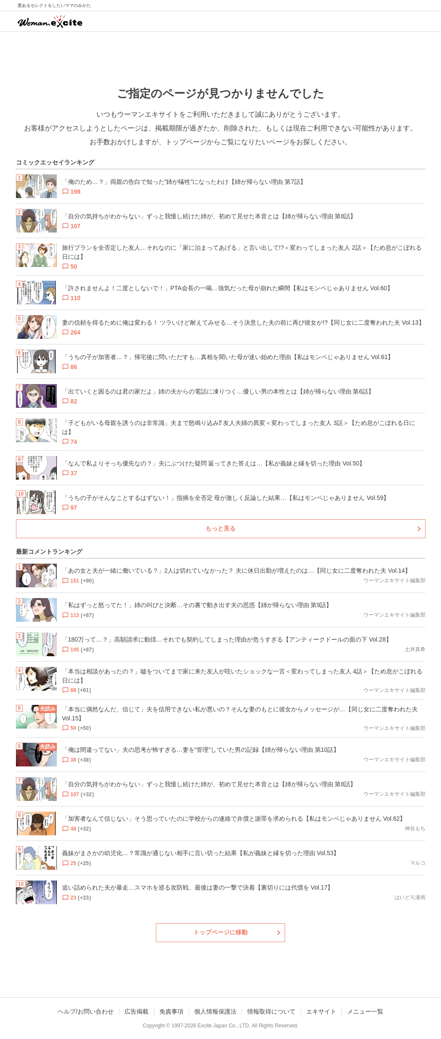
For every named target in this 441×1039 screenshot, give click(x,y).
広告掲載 (136, 1011)
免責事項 (171, 1011)
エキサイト (321, 1011)
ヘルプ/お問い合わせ (86, 1011)
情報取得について (271, 1011)
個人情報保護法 (215, 1011)
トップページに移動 (220, 932)
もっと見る (220, 528)
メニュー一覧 (365, 1011)
